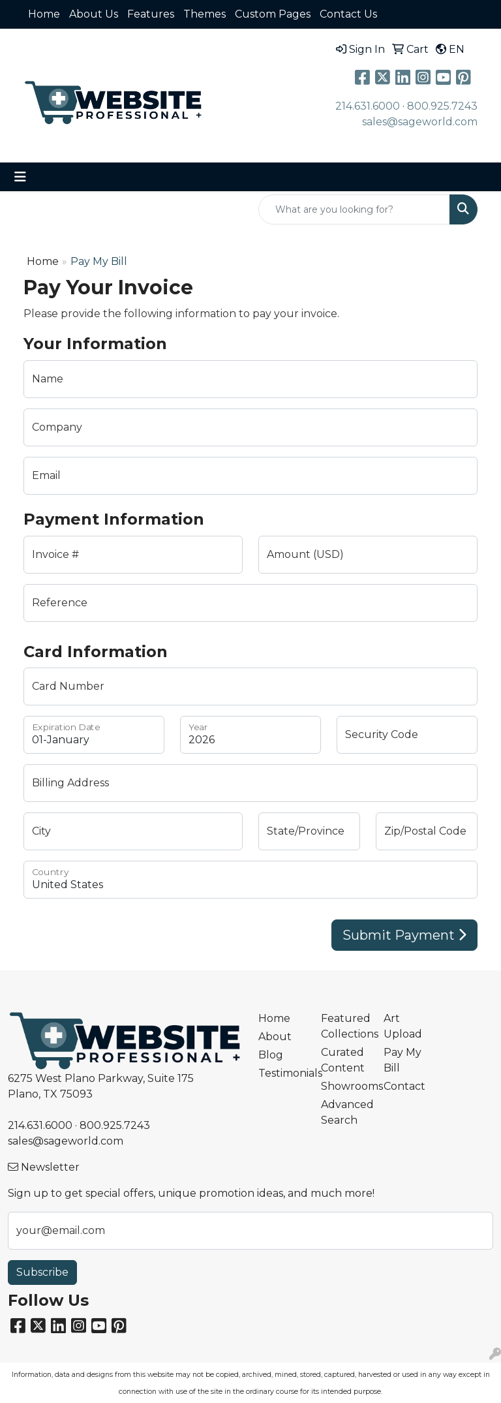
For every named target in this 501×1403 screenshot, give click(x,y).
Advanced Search (344, 1112)
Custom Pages (273, 14)
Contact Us (348, 14)
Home (44, 14)
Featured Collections (344, 1026)
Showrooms (344, 1086)
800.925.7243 (442, 106)
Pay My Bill (402, 1060)
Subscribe (42, 1272)
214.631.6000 (367, 106)
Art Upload (403, 1026)
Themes (204, 14)
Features (150, 14)
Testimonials (281, 1073)
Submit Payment (404, 935)
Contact (404, 1086)
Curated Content (343, 1060)
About (275, 1036)
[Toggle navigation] (20, 177)
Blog (270, 1055)
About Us (93, 14)
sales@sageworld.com (420, 122)
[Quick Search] (354, 209)
